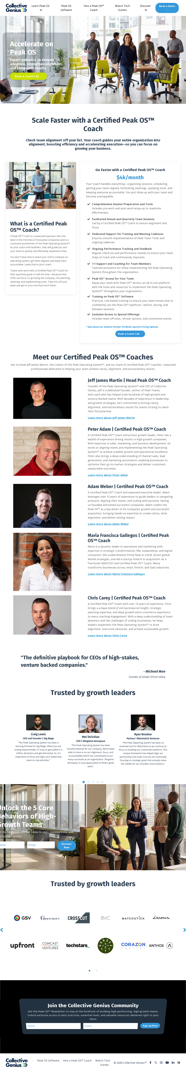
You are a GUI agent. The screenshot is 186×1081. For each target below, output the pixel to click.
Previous (1, 930)
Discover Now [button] (66, 845)
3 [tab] (93, 781)
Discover (145, 7)
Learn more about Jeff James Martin (111, 417)
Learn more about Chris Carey (107, 635)
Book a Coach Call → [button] (28, 76)
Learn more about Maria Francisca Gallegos (116, 574)
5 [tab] (102, 781)
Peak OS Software (66, 8)
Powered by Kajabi (171, 1073)
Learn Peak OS (41, 7)
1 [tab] (83, 781)
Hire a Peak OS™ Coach (94, 8)
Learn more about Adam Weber (108, 524)
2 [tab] (88, 781)
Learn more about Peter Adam (108, 475)
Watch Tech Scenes (122, 8)
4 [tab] (97, 781)
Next (184, 930)
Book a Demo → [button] (167, 8)
